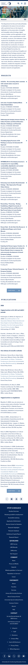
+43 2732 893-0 (14, 623)
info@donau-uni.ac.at (14, 621)
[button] (26, 81)
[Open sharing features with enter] (6, 499)
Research (13, 20)
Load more (14, 290)
